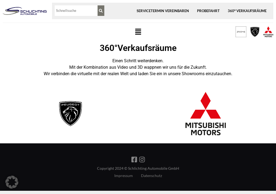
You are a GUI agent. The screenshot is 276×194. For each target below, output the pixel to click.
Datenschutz (151, 176)
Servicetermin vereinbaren (163, 11)
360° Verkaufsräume (247, 11)
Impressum (123, 176)
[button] (138, 32)
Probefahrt (208, 11)
